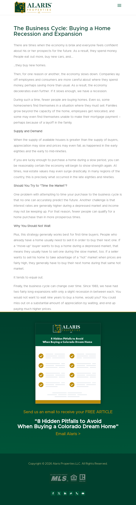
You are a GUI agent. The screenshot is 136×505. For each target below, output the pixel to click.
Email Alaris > (68, 434)
